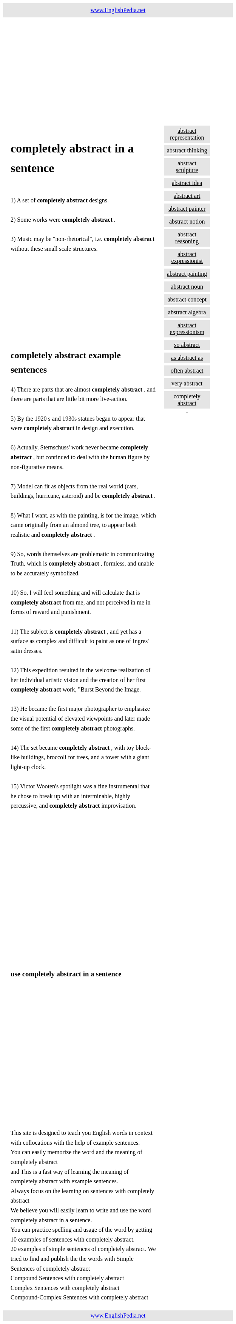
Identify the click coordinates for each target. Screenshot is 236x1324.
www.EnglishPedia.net (118, 10)
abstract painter (186, 208)
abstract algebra (187, 312)
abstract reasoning (187, 237)
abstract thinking (187, 150)
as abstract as (187, 357)
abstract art (187, 196)
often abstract (187, 370)
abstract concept (187, 299)
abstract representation (187, 134)
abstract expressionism (187, 328)
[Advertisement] (118, 70)
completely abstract (187, 399)
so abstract (187, 345)
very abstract (186, 383)
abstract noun (187, 286)
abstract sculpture (187, 166)
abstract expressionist (187, 257)
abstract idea (187, 183)
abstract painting (187, 273)
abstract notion (187, 221)
